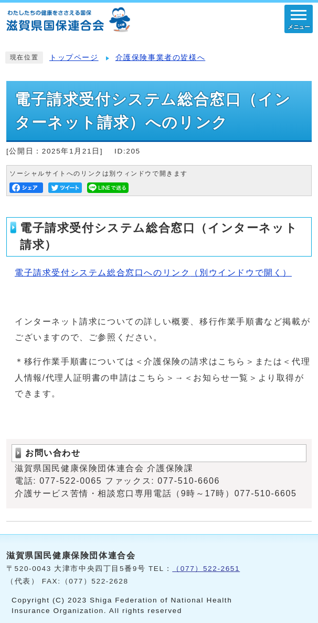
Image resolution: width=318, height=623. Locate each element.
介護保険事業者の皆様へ (160, 58)
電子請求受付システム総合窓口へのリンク (153, 272)
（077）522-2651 (206, 569)
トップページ (74, 58)
